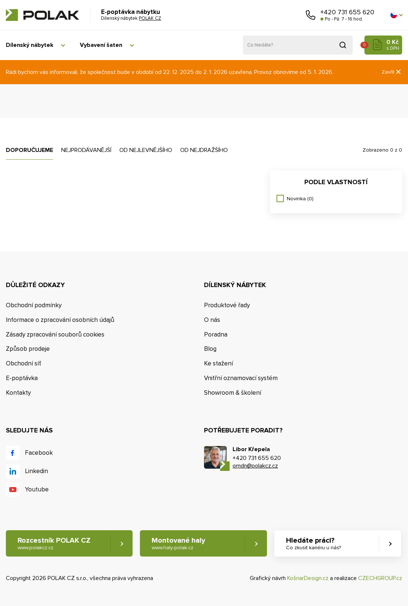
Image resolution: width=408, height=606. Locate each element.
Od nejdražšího (204, 150)
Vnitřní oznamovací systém (241, 378)
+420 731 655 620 (347, 12)
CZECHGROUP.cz (380, 578)
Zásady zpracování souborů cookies (55, 334)
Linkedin (36, 471)
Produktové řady (227, 305)
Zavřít (392, 72)
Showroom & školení (232, 393)
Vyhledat (343, 45)
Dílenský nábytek (29, 45)
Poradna (215, 334)
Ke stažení (218, 363)
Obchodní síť (23, 363)
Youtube (37, 489)
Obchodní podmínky (34, 305)
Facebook (39, 453)
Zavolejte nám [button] (310, 15)
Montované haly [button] (178, 543)
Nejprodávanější (86, 150)
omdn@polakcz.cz (255, 465)
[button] (396, 15)
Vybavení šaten (101, 45)
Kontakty (18, 393)
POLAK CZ (42, 15)
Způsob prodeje (28, 349)
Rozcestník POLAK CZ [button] (54, 543)
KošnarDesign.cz (308, 578)
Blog (210, 349)
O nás (212, 320)
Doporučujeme (29, 150)
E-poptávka (22, 378)
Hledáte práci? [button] (313, 543)
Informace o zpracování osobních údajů (60, 320)
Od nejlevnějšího (145, 150)
